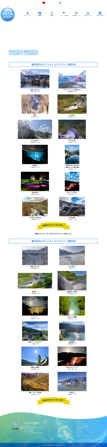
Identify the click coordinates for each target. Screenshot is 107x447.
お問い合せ (79, 432)
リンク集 (78, 430)
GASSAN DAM (50, 445)
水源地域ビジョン (62, 428)
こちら (69, 234)
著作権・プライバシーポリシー (84, 436)
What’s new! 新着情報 (82, 426)
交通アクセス (79, 434)
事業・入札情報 (61, 432)
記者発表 (78, 422)
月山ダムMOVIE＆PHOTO (64, 434)
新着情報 (60, 424)
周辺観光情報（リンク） (82, 428)
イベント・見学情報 (63, 426)
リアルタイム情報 (80, 424)
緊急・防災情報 (61, 436)
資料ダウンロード (62, 430)
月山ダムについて (62, 422)
